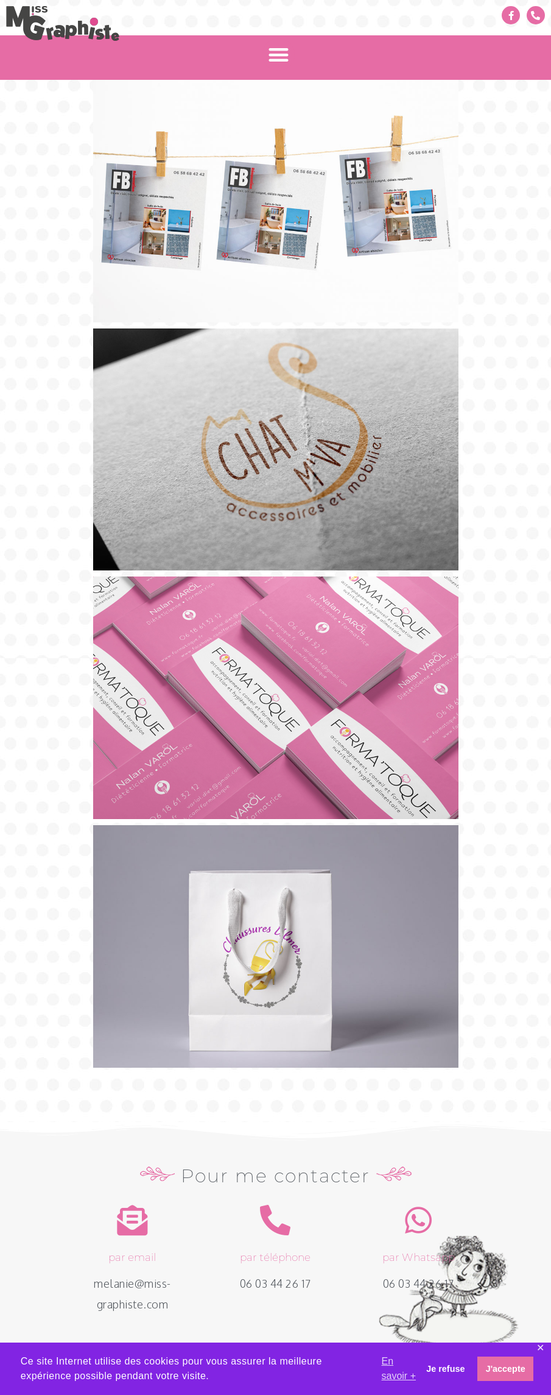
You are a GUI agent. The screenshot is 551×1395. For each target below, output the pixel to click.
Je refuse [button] (445, 1369)
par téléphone (275, 1257)
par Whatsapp (418, 1257)
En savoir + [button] (399, 1368)
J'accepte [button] (505, 1369)
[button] (278, 54)
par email (132, 1257)
